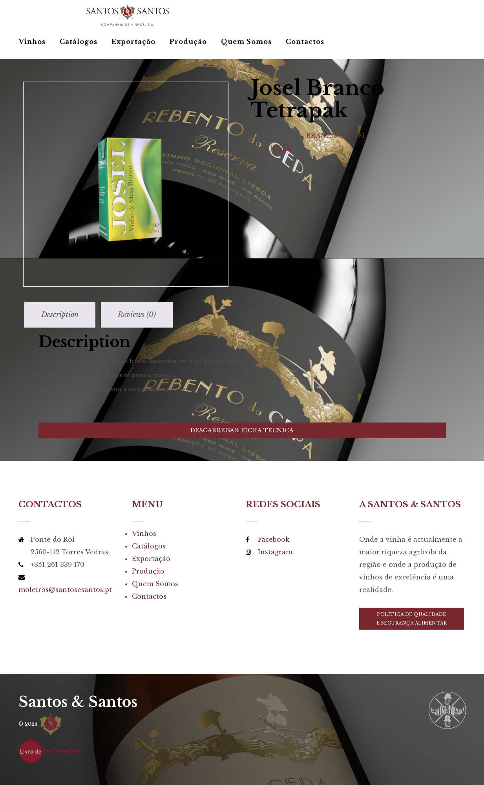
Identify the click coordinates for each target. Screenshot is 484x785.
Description (60, 314)
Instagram (275, 552)
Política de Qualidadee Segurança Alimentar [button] (411, 619)
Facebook (273, 539)
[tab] (59, 315)
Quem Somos (246, 42)
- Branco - (321, 136)
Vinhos (32, 42)
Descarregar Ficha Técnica (242, 430)
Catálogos (78, 42)
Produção (188, 42)
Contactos (305, 42)
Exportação (133, 42)
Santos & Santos (77, 702)
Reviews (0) (137, 314)
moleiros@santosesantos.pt (65, 590)
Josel (356, 136)
